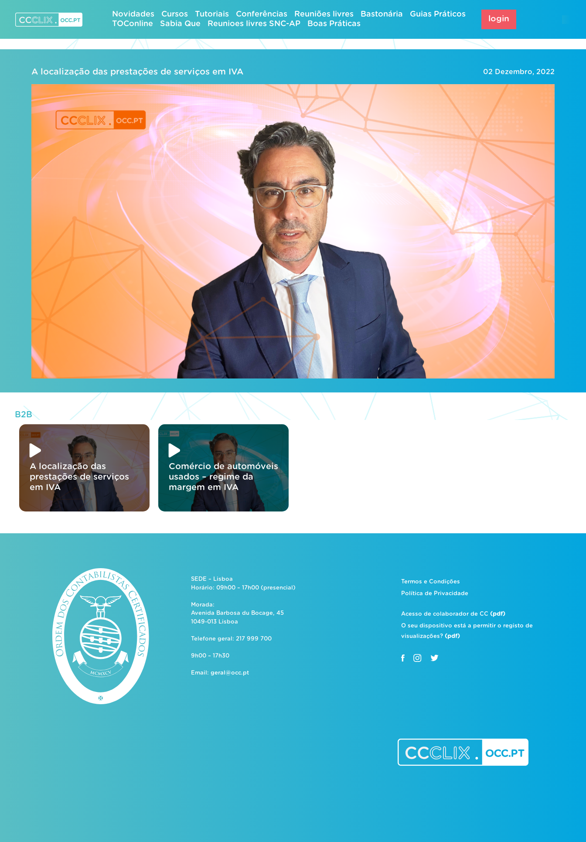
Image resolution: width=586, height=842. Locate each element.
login (498, 19)
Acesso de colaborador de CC (453, 614)
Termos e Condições (430, 582)
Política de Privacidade (434, 594)
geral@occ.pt (230, 673)
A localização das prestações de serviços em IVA (137, 72)
